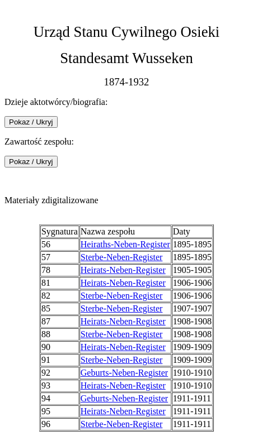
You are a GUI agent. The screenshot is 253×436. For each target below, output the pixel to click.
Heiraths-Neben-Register (125, 244)
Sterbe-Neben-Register (122, 257)
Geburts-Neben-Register (124, 372)
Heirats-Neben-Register (123, 270)
